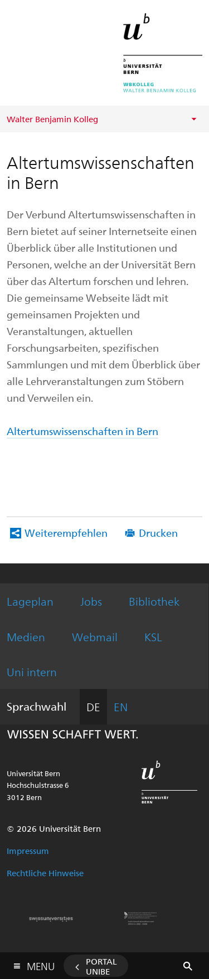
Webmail (95, 636)
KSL (153, 636)
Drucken (158, 533)
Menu (41, 964)
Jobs (91, 600)
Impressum (28, 850)
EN (121, 706)
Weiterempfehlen (66, 533)
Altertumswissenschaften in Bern (82, 431)
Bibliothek (154, 600)
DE (93, 706)
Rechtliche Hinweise (45, 872)
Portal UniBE (101, 966)
